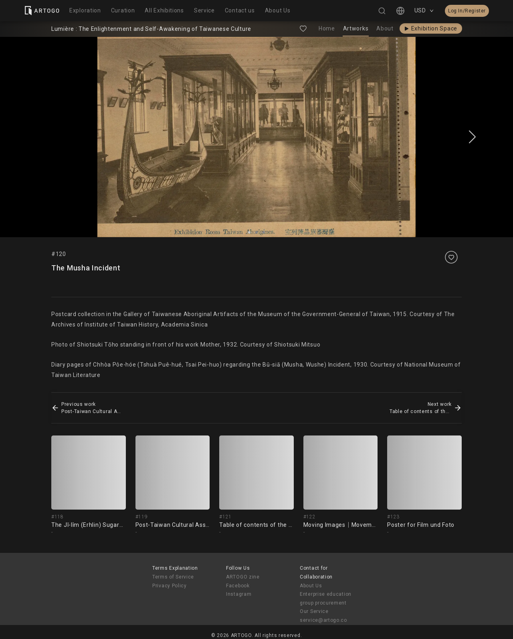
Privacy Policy (169, 586)
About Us (311, 586)
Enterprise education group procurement (325, 598)
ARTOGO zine (243, 577)
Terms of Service (173, 577)
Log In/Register (467, 11)
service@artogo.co (323, 620)
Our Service (314, 611)
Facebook (238, 586)
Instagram (238, 594)
